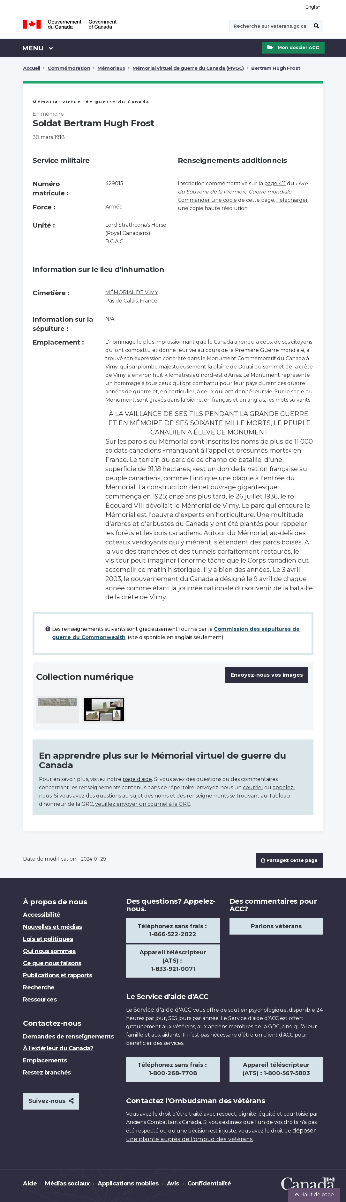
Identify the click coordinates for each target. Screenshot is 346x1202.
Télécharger (292, 200)
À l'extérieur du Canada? (58, 1048)
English (312, 7)
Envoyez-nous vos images (267, 675)
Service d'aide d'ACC (162, 1009)
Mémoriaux (111, 68)
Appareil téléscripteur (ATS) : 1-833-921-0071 (172, 961)
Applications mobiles (128, 1183)
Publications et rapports (57, 975)
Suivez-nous (51, 1100)
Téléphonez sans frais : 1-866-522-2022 (173, 930)
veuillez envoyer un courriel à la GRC (142, 804)
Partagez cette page (289, 860)
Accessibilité (41, 914)
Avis (173, 1183)
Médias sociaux (67, 1183)
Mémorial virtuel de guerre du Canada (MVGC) (188, 68)
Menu (37, 48)
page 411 (275, 183)
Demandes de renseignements (68, 1036)
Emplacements (45, 1060)
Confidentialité (209, 1183)
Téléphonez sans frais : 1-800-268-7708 (173, 1069)
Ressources (39, 999)
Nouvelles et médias (52, 926)
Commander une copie (207, 200)
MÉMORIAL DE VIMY (131, 292)
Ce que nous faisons (52, 963)
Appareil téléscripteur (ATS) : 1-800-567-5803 (276, 1069)
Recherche (39, 987)
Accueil (31, 68)
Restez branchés (47, 1072)
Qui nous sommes (49, 951)
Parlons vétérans (276, 926)
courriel (253, 787)
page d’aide (137, 779)
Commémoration (69, 68)
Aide (30, 1183)
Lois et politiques (48, 939)
